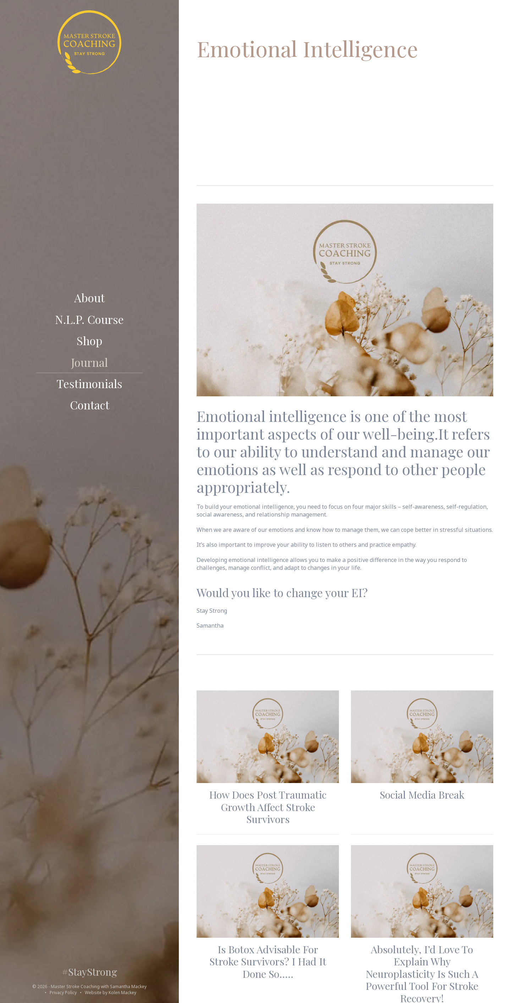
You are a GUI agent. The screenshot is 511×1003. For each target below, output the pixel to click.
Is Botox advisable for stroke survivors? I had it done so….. (267, 961)
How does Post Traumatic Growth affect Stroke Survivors (267, 807)
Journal (89, 363)
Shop (90, 341)
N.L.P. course (89, 320)
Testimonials (89, 384)
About (89, 298)
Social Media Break (422, 794)
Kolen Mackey (122, 993)
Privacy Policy (63, 993)
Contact (89, 405)
